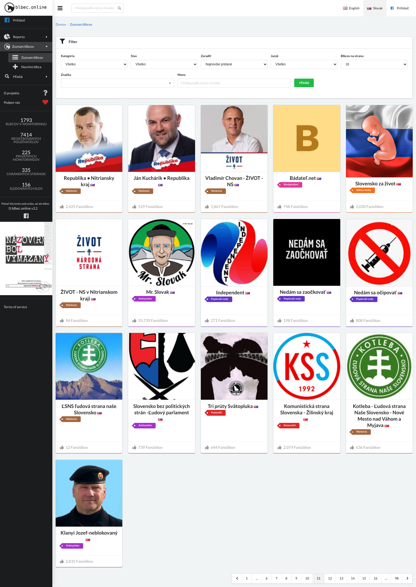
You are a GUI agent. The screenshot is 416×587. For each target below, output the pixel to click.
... (257, 578)
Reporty (26, 36)
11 (318, 578)
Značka (66, 75)
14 (353, 578)
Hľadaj (26, 76)
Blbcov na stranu (352, 56)
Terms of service (15, 307)
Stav (134, 56)
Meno (181, 75)
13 (341, 578)
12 (330, 578)
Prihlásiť (399, 8)
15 (364, 578)
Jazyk (275, 56)
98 (397, 578)
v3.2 (25, 206)
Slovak (374, 8)
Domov (61, 24)
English (351, 8)
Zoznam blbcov (25, 46)
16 (375, 578)
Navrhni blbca (26, 67)
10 (307, 578)
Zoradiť (206, 56)
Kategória (67, 56)
